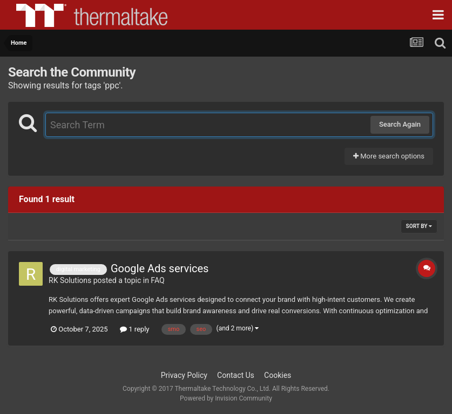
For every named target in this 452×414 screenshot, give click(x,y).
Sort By (419, 226)
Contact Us (235, 375)
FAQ (157, 280)
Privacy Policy (184, 375)
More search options (388, 156)
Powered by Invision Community (226, 398)
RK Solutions (70, 280)
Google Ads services (160, 268)
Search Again (400, 124)
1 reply (135, 329)
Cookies (277, 375)
